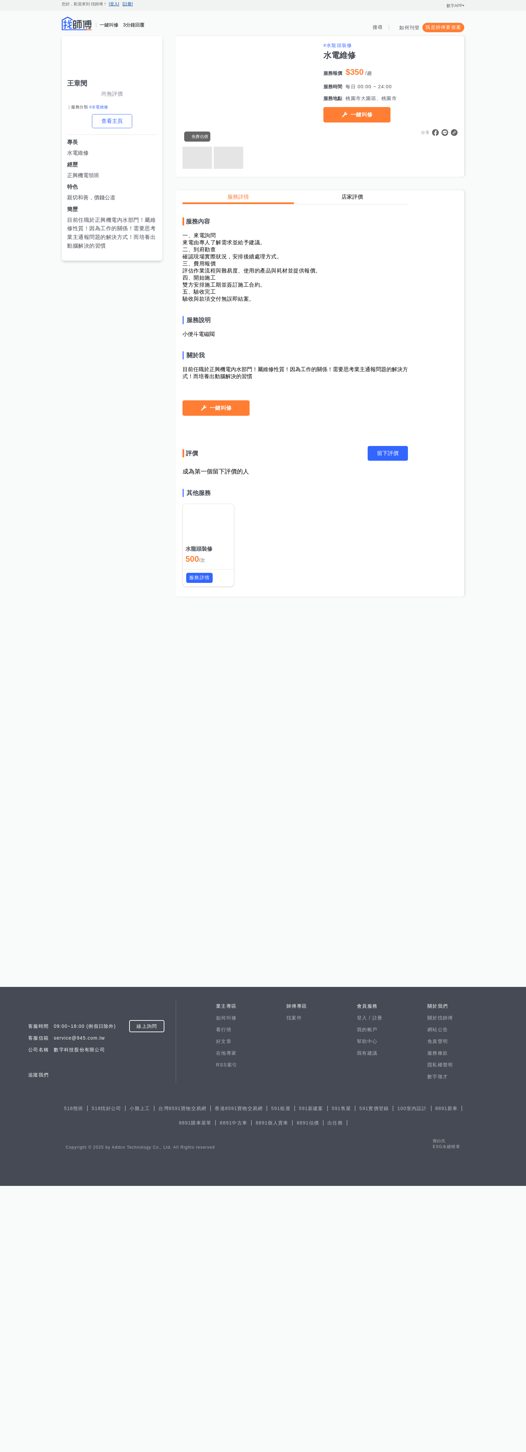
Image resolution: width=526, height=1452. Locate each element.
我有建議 (367, 1319)
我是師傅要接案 (443, 27)
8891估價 (308, 1389)
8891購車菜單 (195, 1389)
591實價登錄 (374, 1374)
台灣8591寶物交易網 (182, 1374)
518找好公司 (106, 1374)
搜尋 (378, 27)
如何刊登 (409, 27)
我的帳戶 (367, 1295)
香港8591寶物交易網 (239, 1374)
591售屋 (341, 1374)
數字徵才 (437, 1342)
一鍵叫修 (361, 114)
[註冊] (127, 4)
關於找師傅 (440, 1284)
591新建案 (311, 1374)
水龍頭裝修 (199, 1185)
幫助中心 (367, 1307)
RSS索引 (226, 1331)
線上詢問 (147, 1292)
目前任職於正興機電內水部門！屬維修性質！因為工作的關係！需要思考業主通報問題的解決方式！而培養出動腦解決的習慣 (111, 233)
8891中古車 (233, 1389)
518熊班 (74, 1374)
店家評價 (352, 197)
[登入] (114, 4)
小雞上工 (139, 1374)
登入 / (364, 1284)
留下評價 (388, 1089)
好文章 (223, 1307)
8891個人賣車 (272, 1389)
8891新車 (446, 1374)
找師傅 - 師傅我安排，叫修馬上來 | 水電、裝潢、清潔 (77, 23)
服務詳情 (238, 197)
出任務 (335, 1389)
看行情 (223, 1295)
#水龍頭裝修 (337, 45)
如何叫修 (226, 1284)
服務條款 (437, 1319)
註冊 (377, 1284)
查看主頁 (112, 121)
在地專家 (226, 1319)
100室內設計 (412, 1374)
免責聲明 (437, 1307)
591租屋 (281, 1374)
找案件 (294, 1284)
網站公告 (437, 1295)
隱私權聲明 (440, 1331)
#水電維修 (98, 107)
